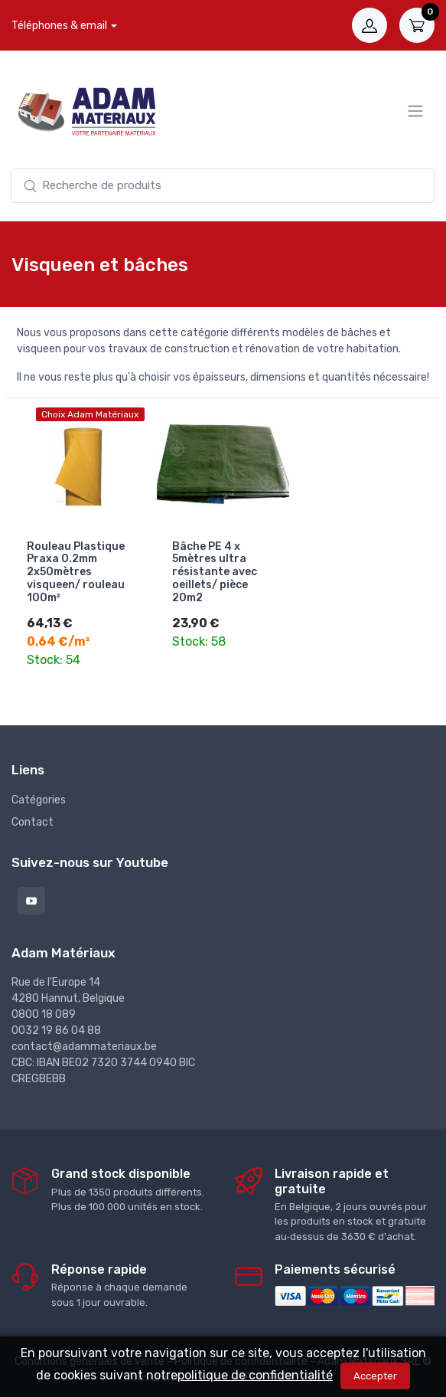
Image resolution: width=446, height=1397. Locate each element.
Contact (32, 820)
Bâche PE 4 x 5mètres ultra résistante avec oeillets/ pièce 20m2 (214, 572)
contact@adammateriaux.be (84, 1045)
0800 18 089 (43, 1013)
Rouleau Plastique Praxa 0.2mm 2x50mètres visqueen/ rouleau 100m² (76, 572)
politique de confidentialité (255, 1375)
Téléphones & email (59, 25)
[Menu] (415, 111)
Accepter (375, 1376)
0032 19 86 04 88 (56, 1029)
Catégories (38, 798)
